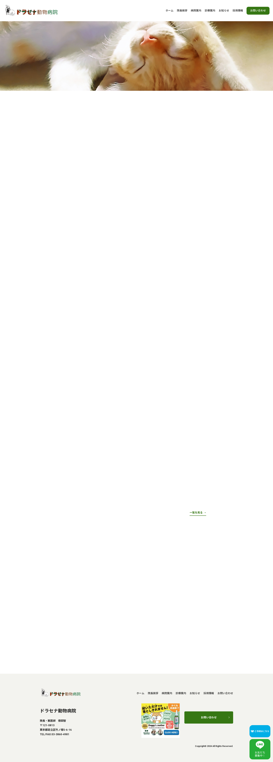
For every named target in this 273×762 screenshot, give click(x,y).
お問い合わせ (258, 10)
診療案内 (210, 10)
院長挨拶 (182, 10)
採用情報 (238, 10)
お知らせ (224, 10)
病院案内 (196, 10)
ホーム (169, 10)
